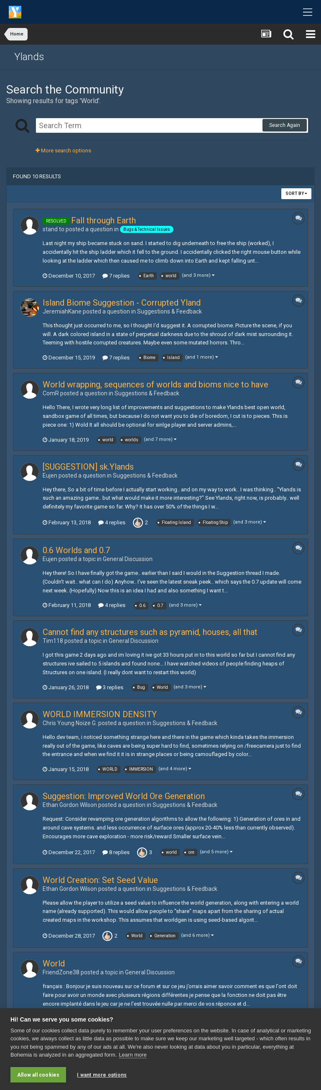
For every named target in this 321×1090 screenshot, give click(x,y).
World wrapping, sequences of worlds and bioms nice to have (155, 384)
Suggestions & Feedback (169, 311)
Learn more (132, 1055)
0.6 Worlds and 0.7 (76, 550)
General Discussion (128, 559)
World (54, 963)
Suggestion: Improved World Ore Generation (124, 796)
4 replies (111, 522)
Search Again (284, 125)
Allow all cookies (38, 1075)
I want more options (102, 1075)
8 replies (116, 852)
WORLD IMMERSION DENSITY (100, 714)
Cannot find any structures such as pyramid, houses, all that (150, 632)
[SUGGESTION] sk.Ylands (88, 467)
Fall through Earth (103, 220)
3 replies (109, 687)
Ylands (29, 57)
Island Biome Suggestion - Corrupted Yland (122, 303)
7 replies (116, 276)
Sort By (296, 193)
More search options (63, 150)
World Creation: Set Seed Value (100, 880)
